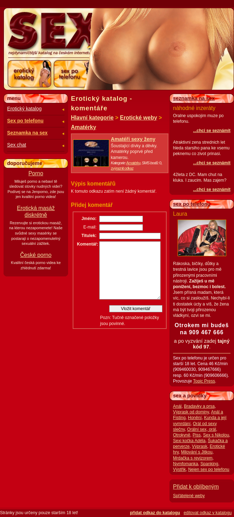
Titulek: (89, 235)
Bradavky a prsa (199, 406)
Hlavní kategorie (92, 118)
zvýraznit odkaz (122, 168)
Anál (177, 406)
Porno (35, 173)
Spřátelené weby (189, 495)
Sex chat (16, 145)
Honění (195, 417)
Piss (197, 435)
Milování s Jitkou (196, 452)
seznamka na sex (194, 98)
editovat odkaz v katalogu (208, 512)
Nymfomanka (185, 463)
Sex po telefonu (25, 120)
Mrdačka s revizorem (192, 458)
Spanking (209, 463)
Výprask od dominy (191, 411)
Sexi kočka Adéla (189, 440)
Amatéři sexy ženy (133, 139)
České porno (35, 255)
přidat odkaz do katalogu (155, 512)
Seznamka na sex (27, 133)
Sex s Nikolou (216, 435)
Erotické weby (138, 118)
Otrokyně (181, 435)
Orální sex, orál (201, 429)
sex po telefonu (192, 204)
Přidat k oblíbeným (196, 487)
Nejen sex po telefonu (208, 469)
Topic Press (204, 381)
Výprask (199, 446)
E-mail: (89, 227)
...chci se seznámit (211, 130)
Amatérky (83, 127)
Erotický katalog (24, 108)
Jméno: (89, 218)
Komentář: (86, 244)
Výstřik (179, 469)
